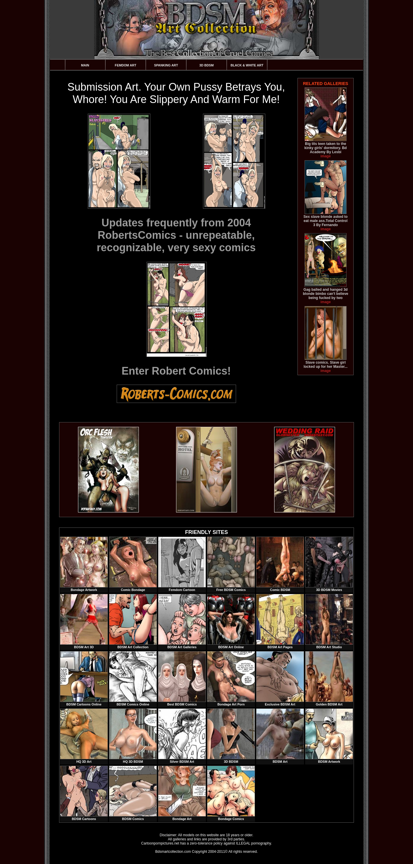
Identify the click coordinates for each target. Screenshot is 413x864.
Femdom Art (125, 65)
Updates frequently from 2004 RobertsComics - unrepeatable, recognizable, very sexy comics (176, 235)
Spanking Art (166, 65)
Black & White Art (246, 65)
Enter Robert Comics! (176, 371)
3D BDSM (206, 65)
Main (85, 65)
